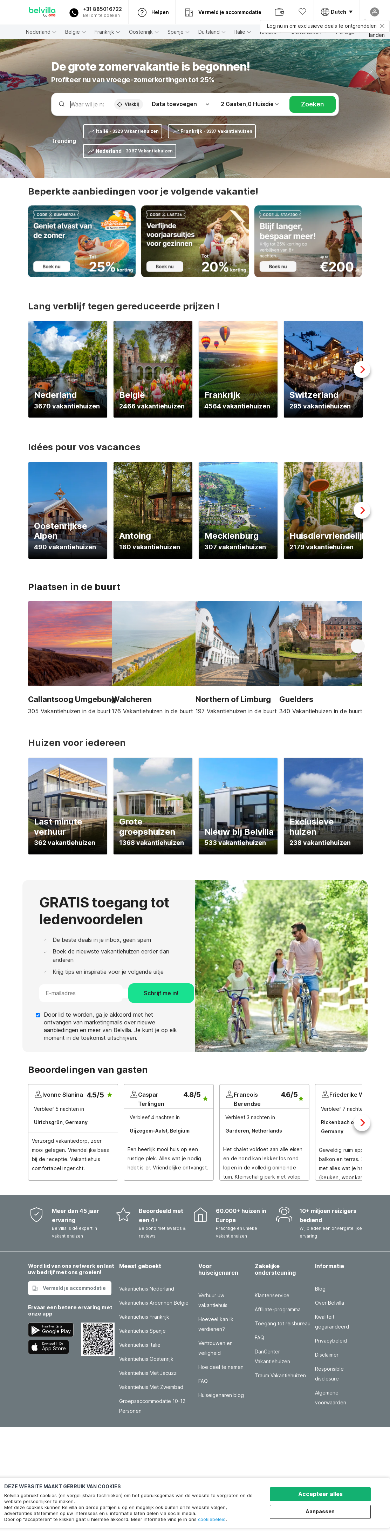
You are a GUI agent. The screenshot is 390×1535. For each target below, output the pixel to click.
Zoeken (312, 104)
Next (362, 369)
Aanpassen (320, 1511)
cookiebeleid (212, 1519)
